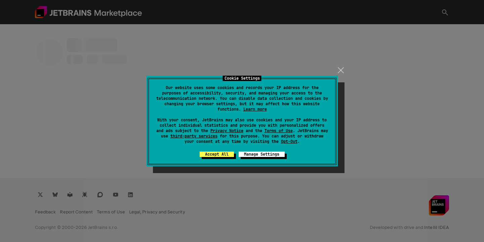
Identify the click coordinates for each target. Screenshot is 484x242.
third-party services (193, 136)
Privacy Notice (226, 130)
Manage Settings (261, 154)
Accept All (217, 154)
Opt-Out (289, 141)
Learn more (255, 109)
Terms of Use (279, 130)
